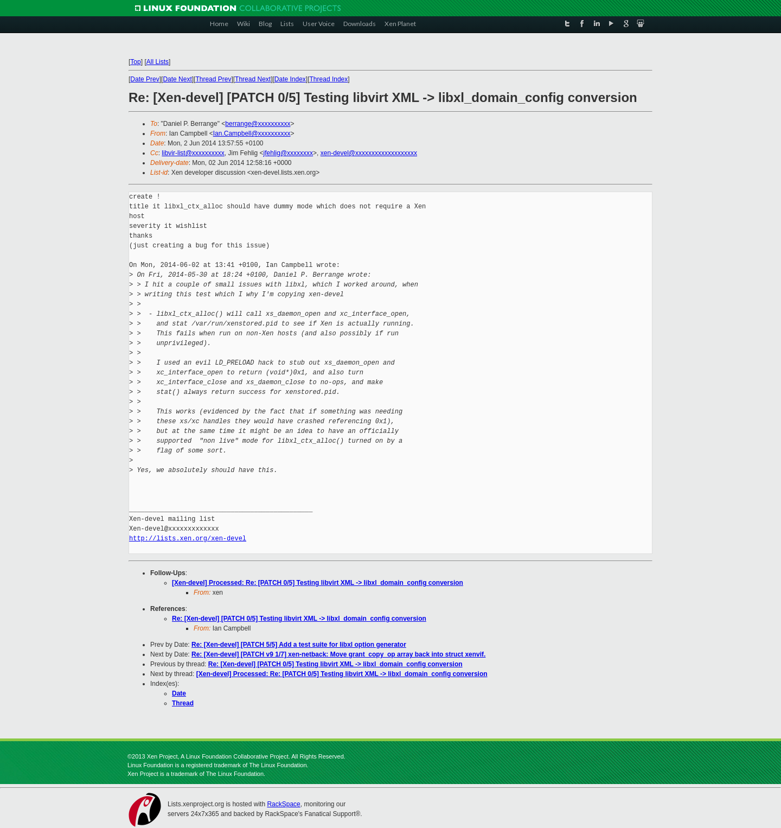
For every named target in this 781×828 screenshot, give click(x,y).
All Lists (157, 62)
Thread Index (329, 79)
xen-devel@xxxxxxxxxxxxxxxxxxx (369, 153)
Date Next (177, 79)
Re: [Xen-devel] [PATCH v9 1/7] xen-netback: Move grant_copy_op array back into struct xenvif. (338, 654)
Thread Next (253, 79)
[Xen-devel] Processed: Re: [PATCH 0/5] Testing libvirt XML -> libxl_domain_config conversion (317, 583)
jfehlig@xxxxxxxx (288, 153)
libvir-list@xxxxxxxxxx (193, 153)
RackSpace (283, 804)
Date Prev (144, 79)
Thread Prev (213, 79)
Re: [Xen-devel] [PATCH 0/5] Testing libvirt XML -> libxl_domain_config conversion (299, 618)
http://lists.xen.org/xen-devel (187, 538)
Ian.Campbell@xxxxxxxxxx (252, 133)
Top (135, 62)
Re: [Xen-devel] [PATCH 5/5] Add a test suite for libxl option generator (298, 644)
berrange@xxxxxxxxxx (257, 124)
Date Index (290, 79)
